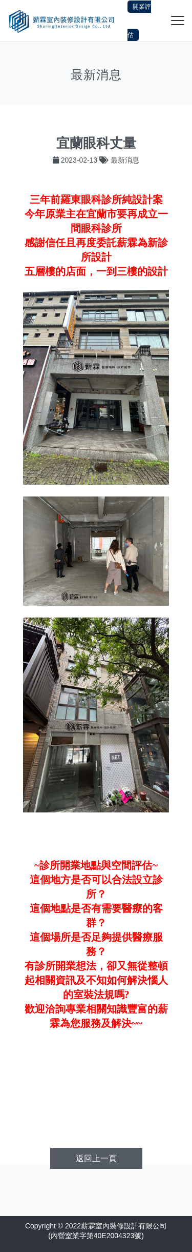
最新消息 (125, 160)
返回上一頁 (96, 1158)
